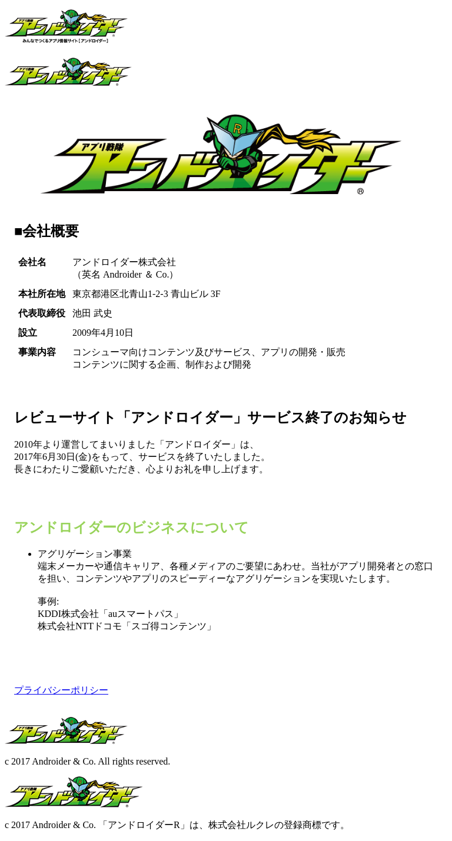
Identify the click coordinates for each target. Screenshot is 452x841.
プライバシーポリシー (61, 690)
